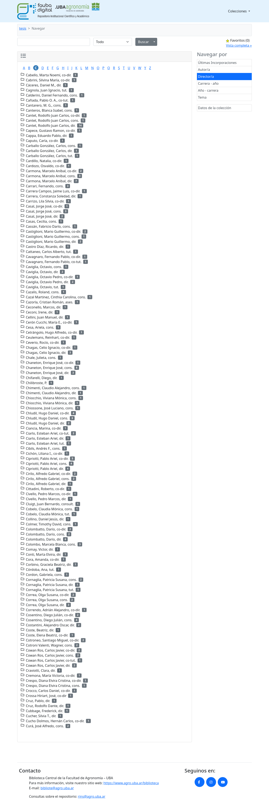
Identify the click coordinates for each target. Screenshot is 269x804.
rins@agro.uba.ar (91, 796)
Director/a (206, 76)
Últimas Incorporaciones (217, 62)
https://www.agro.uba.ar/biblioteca (131, 783)
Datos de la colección (214, 108)
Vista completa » (239, 45)
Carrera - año (208, 83)
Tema (202, 97)
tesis (22, 28)
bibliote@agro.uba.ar (57, 788)
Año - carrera (208, 90)
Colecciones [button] (238, 11)
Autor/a (204, 69)
